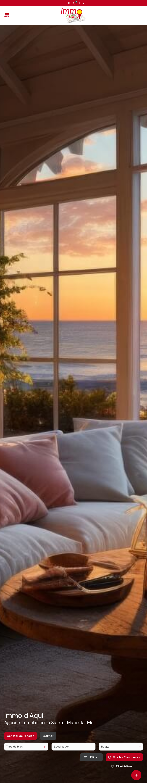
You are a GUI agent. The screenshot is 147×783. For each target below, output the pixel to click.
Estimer (48, 738)
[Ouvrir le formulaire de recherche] (91, 760)
